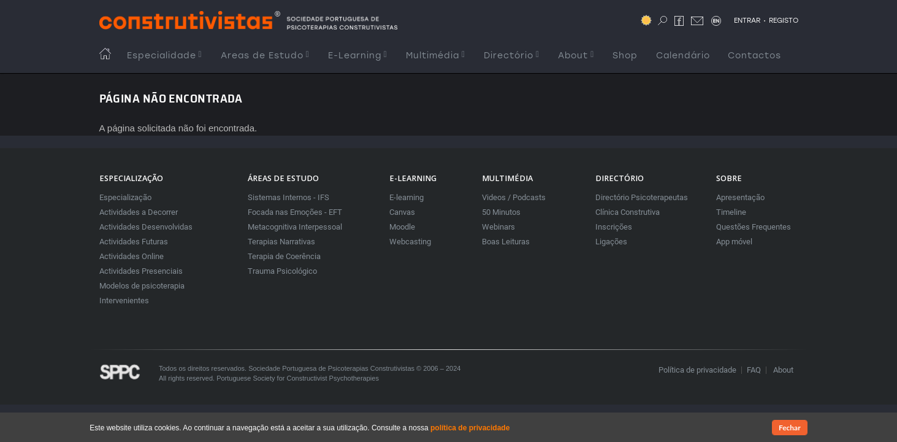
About (576, 55)
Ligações (611, 241)
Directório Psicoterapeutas (641, 197)
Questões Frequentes (753, 226)
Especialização (125, 197)
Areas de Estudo (265, 55)
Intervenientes (124, 300)
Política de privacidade (697, 369)
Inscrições (613, 226)
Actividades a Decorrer (138, 212)
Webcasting (410, 241)
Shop (625, 55)
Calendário (683, 55)
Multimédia (435, 55)
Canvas (402, 212)
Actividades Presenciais (141, 271)
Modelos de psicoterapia (142, 285)
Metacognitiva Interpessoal (295, 226)
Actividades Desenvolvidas (146, 226)
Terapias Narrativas (281, 241)
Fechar (790, 428)
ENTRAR (747, 20)
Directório (512, 55)
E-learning (406, 197)
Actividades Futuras (133, 241)
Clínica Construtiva (627, 212)
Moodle (402, 226)
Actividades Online (131, 256)
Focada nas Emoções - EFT (295, 212)
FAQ (754, 369)
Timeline (731, 212)
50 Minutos (501, 212)
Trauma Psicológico (282, 271)
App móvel (734, 241)
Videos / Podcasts (514, 197)
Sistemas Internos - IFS (288, 197)
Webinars (498, 226)
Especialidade (164, 55)
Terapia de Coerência (284, 256)
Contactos (754, 55)
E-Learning (357, 55)
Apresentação (740, 197)
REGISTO (783, 20)
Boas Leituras (506, 241)
